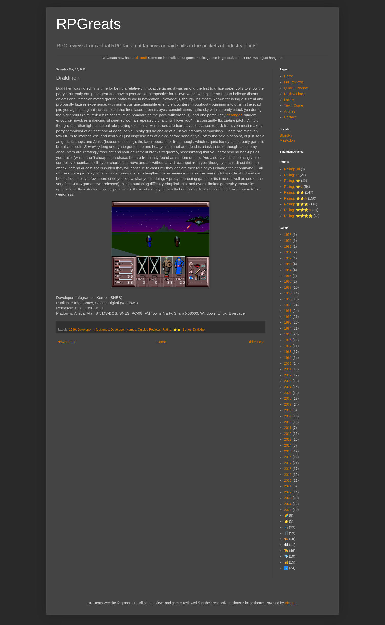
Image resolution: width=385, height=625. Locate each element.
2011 (288, 428)
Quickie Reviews (149, 329)
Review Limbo (295, 94)
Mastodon (287, 140)
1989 (72, 329)
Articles (289, 111)
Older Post (256, 342)
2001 (288, 369)
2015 (288, 451)
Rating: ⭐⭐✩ (295, 198)
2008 (288, 410)
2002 (288, 375)
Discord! (140, 58)
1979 (288, 241)
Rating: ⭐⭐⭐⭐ (298, 216)
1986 (288, 281)
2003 (288, 381)
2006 (288, 398)
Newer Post (66, 342)
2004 (288, 387)
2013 (288, 439)
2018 (288, 469)
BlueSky (286, 135)
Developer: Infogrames (93, 329)
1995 (288, 334)
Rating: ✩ (291, 175)
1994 (288, 328)
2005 (288, 393)
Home (161, 342)
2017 (288, 463)
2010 (288, 422)
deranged (235, 115)
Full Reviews (293, 82)
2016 (288, 457)
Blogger (290, 603)
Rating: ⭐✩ (293, 187)
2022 (288, 492)
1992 (288, 317)
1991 (288, 311)
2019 (288, 475)
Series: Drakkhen (194, 329)
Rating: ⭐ (292, 181)
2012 (288, 434)
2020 (288, 480)
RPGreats (88, 23)
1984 (288, 270)
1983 (288, 264)
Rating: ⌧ (292, 169)
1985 (288, 276)
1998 (288, 352)
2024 (288, 504)
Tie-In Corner (294, 105)
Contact (290, 117)
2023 (288, 498)
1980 (288, 246)
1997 (288, 346)
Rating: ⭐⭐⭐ (296, 204)
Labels (289, 100)
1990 (288, 305)
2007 (288, 404)
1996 (288, 340)
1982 (288, 258)
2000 (288, 363)
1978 (288, 235)
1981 (288, 252)
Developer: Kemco (123, 329)
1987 (288, 287)
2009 (288, 416)
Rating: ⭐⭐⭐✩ (297, 210)
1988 (288, 293)
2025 (288, 510)
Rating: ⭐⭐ (171, 329)
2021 (288, 486)
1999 (288, 358)
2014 (288, 445)
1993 (288, 322)
